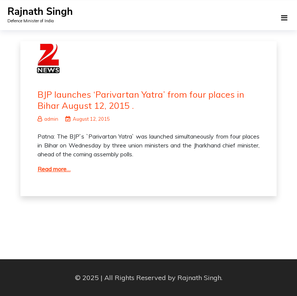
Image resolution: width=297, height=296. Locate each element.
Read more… (54, 169)
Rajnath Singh (40, 12)
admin (47, 119)
